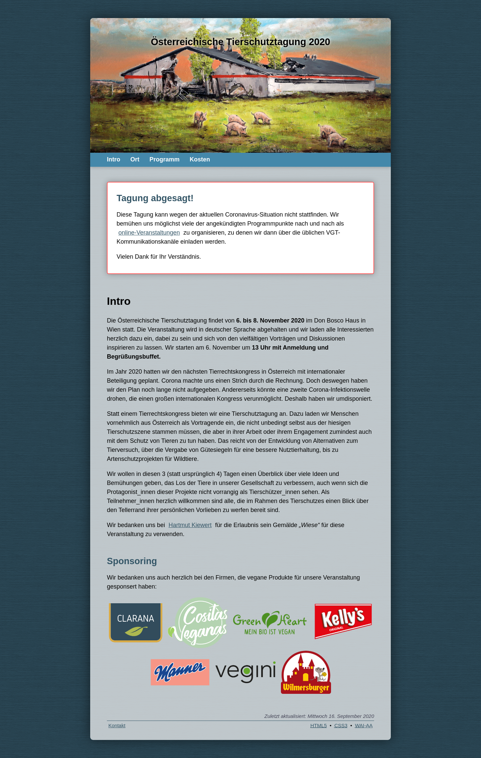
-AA (364, 725)
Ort (134, 159)
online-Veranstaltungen (149, 232)
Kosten (200, 159)
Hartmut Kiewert (190, 525)
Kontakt (117, 725)
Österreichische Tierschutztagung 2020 (240, 41)
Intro (113, 159)
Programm (164, 159)
